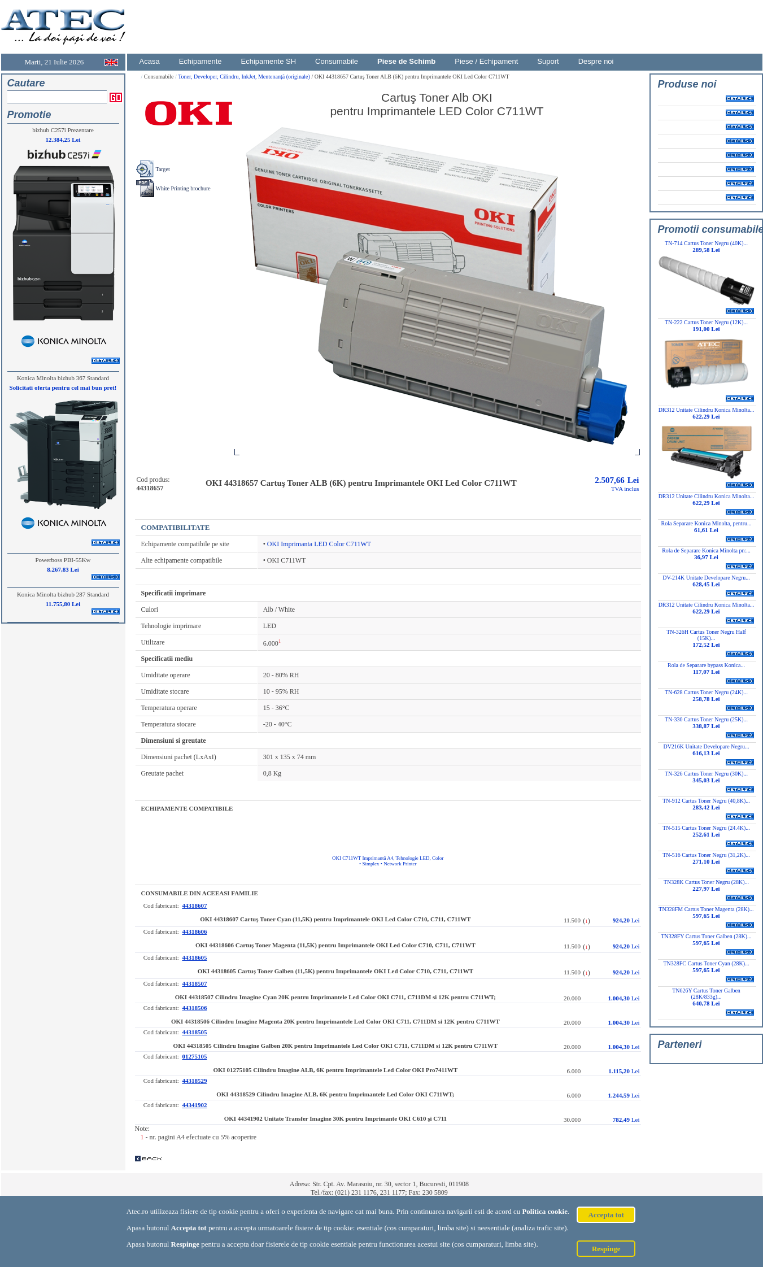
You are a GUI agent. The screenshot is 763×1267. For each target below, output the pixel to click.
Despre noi (596, 61)
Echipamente (200, 61)
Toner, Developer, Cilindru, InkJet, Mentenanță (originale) (244, 76)
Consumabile (336, 61)
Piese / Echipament (486, 61)
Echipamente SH (269, 61)
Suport (548, 61)
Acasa (149, 61)
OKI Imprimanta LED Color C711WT (319, 544)
